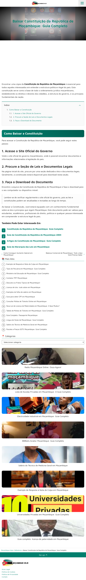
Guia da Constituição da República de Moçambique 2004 (34, 235)
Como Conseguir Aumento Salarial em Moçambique (18, 254)
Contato (5, 577)
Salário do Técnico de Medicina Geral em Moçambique (26, 325)
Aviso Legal (6, 569)
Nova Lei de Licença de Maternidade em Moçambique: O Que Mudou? (32, 306)
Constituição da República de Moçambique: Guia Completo (35, 229)
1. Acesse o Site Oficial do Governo (27, 113)
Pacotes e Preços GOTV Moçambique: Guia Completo (26, 329)
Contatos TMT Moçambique (16, 278)
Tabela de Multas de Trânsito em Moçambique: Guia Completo (30, 311)
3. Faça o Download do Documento (27, 121)
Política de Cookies (8, 572)
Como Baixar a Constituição (20, 110)
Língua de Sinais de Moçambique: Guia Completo (25, 320)
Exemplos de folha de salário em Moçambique (23, 292)
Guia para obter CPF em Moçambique (20, 297)
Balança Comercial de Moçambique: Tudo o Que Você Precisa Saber (64, 254)
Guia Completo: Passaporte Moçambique (22, 315)
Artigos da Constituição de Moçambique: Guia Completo (34, 241)
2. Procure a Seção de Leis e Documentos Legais (33, 117)
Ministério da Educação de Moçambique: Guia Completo (27, 273)
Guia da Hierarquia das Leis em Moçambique (28, 247)
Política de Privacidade (10, 574)
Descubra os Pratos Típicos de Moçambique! (23, 283)
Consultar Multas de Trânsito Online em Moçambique (26, 301)
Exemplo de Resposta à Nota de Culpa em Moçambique (27, 264)
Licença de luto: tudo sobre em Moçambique (23, 287)
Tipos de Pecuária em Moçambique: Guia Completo (25, 269)
